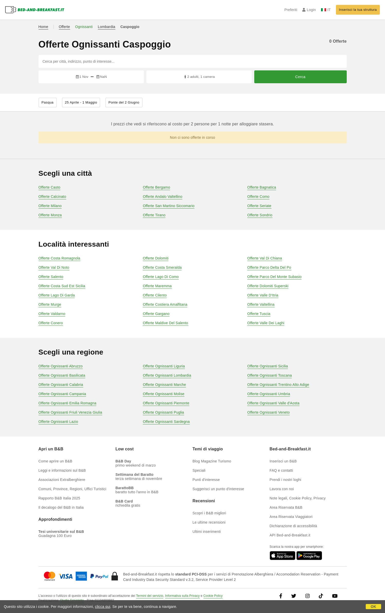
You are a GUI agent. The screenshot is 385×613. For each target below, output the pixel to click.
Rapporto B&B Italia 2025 (59, 498)
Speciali (199, 470)
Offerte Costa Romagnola (59, 258)
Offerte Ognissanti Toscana (269, 375)
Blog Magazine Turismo (212, 461)
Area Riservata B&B (286, 507)
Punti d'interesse (206, 480)
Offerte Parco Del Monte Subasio (274, 277)
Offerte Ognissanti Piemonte (166, 403)
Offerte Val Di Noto (54, 267)
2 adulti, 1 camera (199, 77)
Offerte (64, 27)
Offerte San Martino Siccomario (168, 206)
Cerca (300, 77)
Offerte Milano (50, 206)
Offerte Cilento (155, 295)
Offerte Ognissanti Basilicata (62, 375)
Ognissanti (84, 27)
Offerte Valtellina (261, 304)
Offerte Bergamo (156, 187)
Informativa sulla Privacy (182, 596)
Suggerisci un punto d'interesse (218, 489)
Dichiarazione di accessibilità (293, 526)
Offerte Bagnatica (261, 187)
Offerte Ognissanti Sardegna (166, 422)
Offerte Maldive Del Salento (165, 323)
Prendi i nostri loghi (285, 480)
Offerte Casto (50, 187)
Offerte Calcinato (52, 196)
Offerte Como (258, 196)
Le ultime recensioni (209, 522)
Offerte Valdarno (52, 314)
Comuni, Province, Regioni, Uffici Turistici (72, 489)
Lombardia (106, 27)
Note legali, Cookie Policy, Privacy (298, 498)
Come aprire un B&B (55, 461)
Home (43, 27)
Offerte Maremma (157, 286)
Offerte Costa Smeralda (162, 267)
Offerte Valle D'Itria (262, 295)
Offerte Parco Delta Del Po (269, 267)
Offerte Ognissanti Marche (164, 385)
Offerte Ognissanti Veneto (268, 412)
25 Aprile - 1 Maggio (81, 102)
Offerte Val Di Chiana (264, 258)
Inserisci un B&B (283, 461)
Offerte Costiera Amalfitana (165, 304)
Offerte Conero (51, 323)
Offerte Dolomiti (155, 258)
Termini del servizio (149, 596)
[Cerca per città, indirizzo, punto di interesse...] (193, 61)
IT (326, 10)
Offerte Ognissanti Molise (163, 394)
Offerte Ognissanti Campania (62, 394)
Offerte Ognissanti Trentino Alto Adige (278, 385)
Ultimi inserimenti (207, 532)
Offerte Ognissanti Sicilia (267, 366)
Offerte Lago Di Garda (57, 295)
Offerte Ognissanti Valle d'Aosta (273, 403)
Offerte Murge (50, 304)
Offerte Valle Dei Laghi (265, 323)
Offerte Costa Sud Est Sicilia (62, 286)
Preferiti (290, 10)
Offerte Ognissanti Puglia (163, 412)
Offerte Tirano (154, 215)
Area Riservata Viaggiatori (291, 517)
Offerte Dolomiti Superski (267, 286)
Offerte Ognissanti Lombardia (167, 375)
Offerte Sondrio (260, 215)
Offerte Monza (50, 215)
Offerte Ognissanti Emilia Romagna (68, 403)
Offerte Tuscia (258, 314)
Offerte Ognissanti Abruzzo (61, 366)
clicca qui (102, 607)
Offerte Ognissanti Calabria (61, 385)
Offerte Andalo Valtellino (162, 196)
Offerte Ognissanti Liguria (164, 366)
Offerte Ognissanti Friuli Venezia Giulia (70, 412)
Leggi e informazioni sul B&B (62, 470)
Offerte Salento (51, 277)
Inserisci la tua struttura (358, 10)
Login (309, 10)
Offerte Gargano (156, 314)
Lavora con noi (282, 489)
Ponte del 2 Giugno (123, 102)
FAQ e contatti (281, 470)
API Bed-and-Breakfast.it (290, 535)
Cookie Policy (213, 596)
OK (373, 607)
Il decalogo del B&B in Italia (61, 507)
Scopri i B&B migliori (209, 513)
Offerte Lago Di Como (161, 277)
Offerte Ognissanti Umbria (268, 394)
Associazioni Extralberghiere (62, 480)
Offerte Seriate (259, 206)
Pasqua (48, 102)
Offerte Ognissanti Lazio (58, 422)
